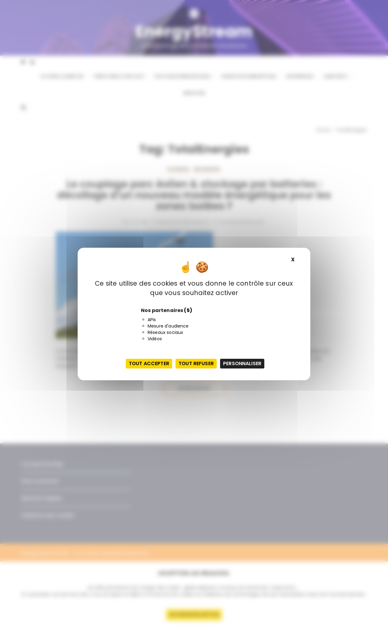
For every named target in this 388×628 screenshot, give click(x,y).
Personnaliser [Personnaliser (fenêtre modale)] (242, 363)
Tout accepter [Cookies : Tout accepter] (149, 363)
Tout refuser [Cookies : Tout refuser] (196, 363)
